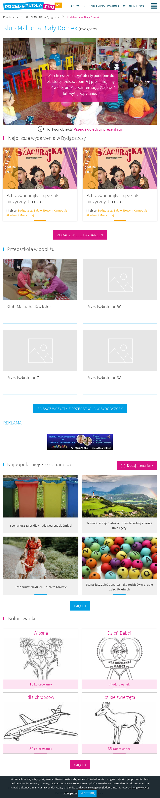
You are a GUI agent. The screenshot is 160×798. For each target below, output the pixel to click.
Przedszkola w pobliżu (31, 249)
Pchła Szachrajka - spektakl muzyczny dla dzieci (33, 198)
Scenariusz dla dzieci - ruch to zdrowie (41, 587)
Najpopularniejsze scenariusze (40, 464)
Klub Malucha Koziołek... (31, 307)
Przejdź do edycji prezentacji (98, 129)
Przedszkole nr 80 (104, 307)
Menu (154, 6)
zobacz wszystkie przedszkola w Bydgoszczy (80, 408)
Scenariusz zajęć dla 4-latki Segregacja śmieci (41, 525)
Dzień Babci (119, 633)
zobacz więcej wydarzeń (80, 234)
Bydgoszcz (25, 210)
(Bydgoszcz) (89, 28)
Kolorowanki (21, 618)
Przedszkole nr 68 (104, 378)
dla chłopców (40, 697)
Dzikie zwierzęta (119, 697)
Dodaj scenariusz (140, 465)
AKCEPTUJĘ (87, 793)
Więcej (80, 605)
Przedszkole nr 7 (23, 378)
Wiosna (41, 633)
